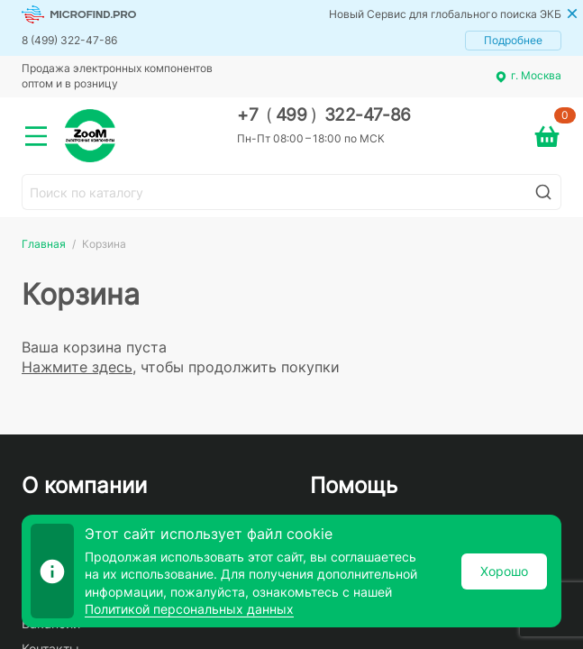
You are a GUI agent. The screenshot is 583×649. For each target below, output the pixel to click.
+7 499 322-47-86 (324, 115)
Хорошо (504, 571)
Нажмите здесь (77, 367)
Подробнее (513, 40)
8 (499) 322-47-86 (69, 40)
